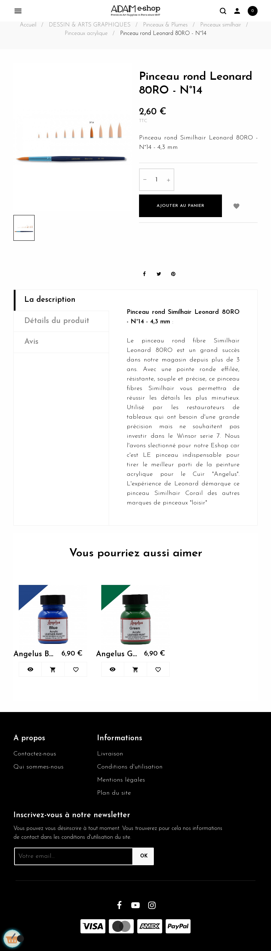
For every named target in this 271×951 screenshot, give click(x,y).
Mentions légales (121, 780)
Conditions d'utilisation (130, 767)
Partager (144, 274)
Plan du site (114, 793)
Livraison (110, 753)
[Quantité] (156, 179)
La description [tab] (50, 300)
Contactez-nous (34, 753)
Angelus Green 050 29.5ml (116, 654)
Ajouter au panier (180, 206)
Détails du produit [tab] (56, 321)
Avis (31, 342)
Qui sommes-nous (38, 767)
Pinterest (173, 274)
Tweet (158, 274)
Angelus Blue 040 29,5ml (33, 654)
